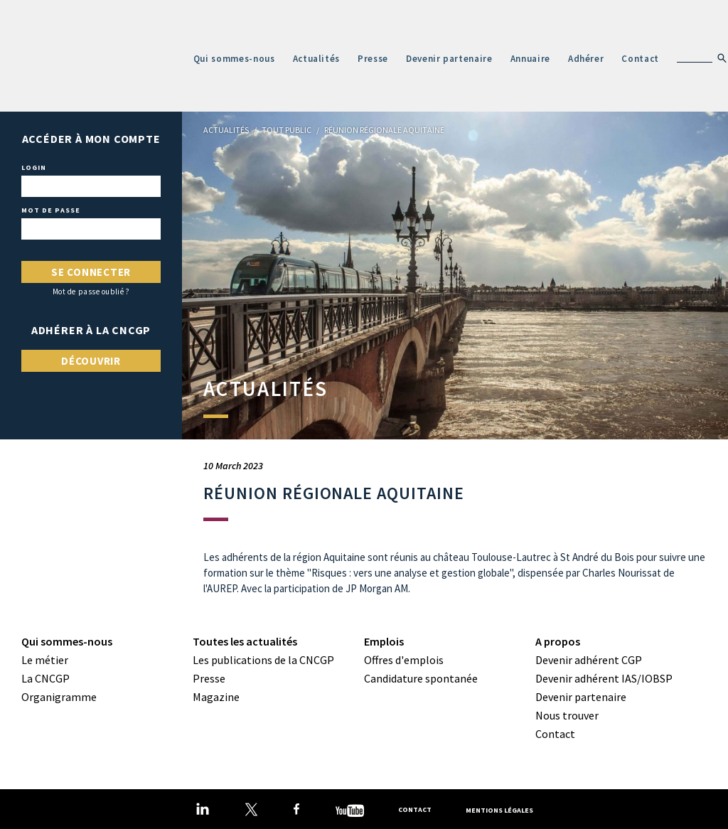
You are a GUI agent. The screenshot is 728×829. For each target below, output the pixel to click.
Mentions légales (499, 809)
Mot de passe (50, 210)
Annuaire (530, 59)
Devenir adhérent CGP (588, 660)
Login (33, 167)
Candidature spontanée (421, 678)
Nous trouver (567, 715)
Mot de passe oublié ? (91, 292)
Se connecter (91, 272)
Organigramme (59, 697)
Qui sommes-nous (234, 59)
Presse (373, 59)
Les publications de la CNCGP (263, 660)
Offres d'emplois (404, 660)
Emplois (384, 641)
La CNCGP (45, 678)
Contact (640, 59)
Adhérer (586, 59)
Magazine (216, 697)
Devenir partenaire (449, 59)
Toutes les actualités (245, 641)
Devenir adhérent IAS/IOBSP (604, 678)
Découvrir (91, 361)
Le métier (44, 660)
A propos (557, 641)
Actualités (317, 59)
